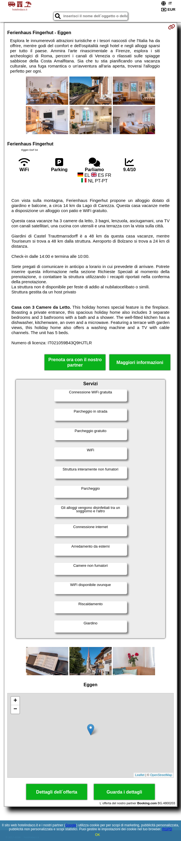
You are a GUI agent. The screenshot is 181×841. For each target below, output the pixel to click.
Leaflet (139, 775)
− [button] (15, 709)
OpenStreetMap (161, 775)
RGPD (167, 829)
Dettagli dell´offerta (56, 792)
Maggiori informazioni (139, 362)
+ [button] (15, 701)
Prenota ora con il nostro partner (74, 362)
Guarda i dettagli (124, 792)
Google (70, 825)
